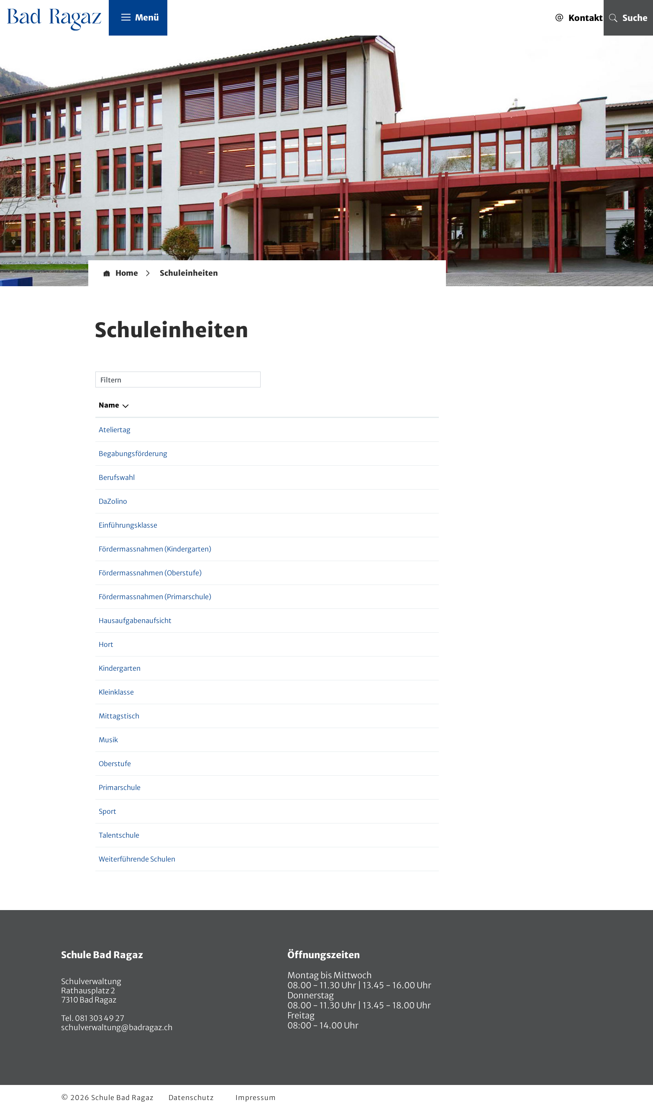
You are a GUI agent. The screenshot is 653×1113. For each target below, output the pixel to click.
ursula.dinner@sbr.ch (354, 668)
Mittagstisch (119, 716)
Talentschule (119, 835)
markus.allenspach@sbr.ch (363, 812)
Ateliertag (115, 430)
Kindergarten (120, 668)
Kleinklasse (116, 692)
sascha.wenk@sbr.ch (354, 740)
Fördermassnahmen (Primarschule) (155, 597)
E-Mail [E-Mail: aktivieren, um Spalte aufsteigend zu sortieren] (332, 405)
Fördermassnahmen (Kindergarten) (155, 549)
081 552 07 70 (275, 668)
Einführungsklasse (128, 525)
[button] (189, 273)
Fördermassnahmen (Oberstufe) (150, 573)
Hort (106, 645)
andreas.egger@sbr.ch (356, 764)
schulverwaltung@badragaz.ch (117, 1028)
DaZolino (113, 502)
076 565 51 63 (275, 764)
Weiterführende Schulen (137, 859)
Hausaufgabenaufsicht (135, 621)
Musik (108, 740)
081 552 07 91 (275, 740)
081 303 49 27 (99, 1018)
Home (126, 273)
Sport (107, 812)
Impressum (256, 1098)
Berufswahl (117, 478)
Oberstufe (115, 764)
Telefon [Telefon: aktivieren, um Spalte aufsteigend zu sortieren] (266, 405)
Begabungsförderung (133, 454)
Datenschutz (191, 1098)
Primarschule (120, 788)
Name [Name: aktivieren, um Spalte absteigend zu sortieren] (109, 405)
